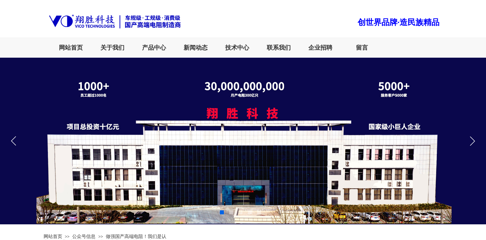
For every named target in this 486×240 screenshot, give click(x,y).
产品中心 (154, 47)
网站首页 (71, 47)
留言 (362, 47)
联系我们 (279, 47)
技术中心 (237, 47)
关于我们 (112, 47)
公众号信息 (83, 236)
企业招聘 (320, 47)
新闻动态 (196, 47)
